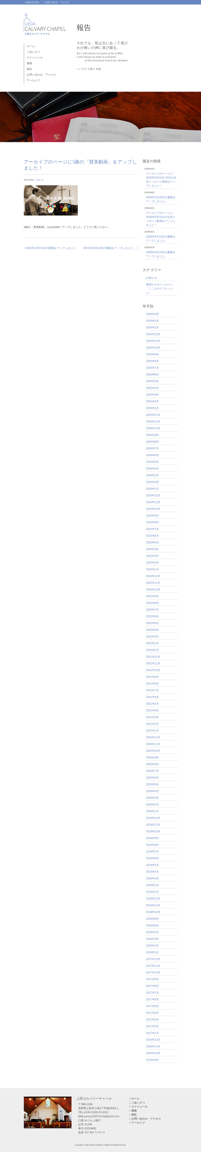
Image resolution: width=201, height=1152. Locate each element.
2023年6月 (152, 535)
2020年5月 (152, 784)
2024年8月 (152, 441)
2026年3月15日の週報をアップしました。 (160, 254)
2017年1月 (152, 1033)
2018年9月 (152, 918)
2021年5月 (152, 703)
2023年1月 (152, 569)
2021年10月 (153, 670)
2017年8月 (152, 986)
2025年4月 (152, 388)
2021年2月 (152, 723)
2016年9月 (152, 1059)
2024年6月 (152, 455)
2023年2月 (152, 562)
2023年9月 (152, 515)
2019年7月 (152, 851)
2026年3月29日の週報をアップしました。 (160, 199)
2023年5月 (152, 542)
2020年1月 (152, 811)
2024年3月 (152, 475)
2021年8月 (152, 683)
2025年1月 (152, 408)
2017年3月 (152, 1019)
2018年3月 (152, 938)
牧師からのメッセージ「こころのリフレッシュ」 (159, 288)
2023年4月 (152, 549)
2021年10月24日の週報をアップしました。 (110, 248)
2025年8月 (152, 361)
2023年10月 (153, 508)
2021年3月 (152, 717)
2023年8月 (152, 522)
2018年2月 (152, 945)
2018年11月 (153, 905)
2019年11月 (153, 824)
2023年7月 (152, 529)
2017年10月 (153, 972)
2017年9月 (152, 979)
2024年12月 (153, 414)
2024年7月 (152, 448)
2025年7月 (152, 367)
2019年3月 (152, 878)
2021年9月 (152, 676)
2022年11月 (153, 582)
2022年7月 (152, 609)
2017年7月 (152, 992)
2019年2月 (152, 885)
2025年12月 (153, 334)
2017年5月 (152, 1006)
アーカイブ (33, 80)
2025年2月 (152, 401)
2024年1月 (152, 488)
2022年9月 (152, 596)
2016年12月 (153, 1039)
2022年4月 (152, 629)
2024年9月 (152, 435)
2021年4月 (152, 710)
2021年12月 (153, 656)
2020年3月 (152, 797)
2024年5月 (152, 461)
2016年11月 (153, 1046)
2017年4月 (152, 1012)
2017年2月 (152, 1026)
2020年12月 (153, 737)
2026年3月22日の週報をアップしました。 (160, 238)
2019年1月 (152, 891)
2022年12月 (153, 576)
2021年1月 (152, 730)
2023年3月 (152, 555)
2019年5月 (152, 865)
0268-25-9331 (31, 2)
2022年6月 (152, 616)
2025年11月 (153, 340)
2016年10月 (153, 1053)
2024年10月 (153, 428)
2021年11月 (153, 663)
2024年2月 (152, 482)
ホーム (31, 46)
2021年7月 (152, 690)
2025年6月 (152, 374)
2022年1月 (152, 650)
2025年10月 (153, 347)
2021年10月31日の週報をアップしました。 (51, 248)
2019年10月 (153, 831)
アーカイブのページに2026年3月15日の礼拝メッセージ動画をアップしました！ (161, 218)
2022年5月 (152, 623)
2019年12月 (153, 818)
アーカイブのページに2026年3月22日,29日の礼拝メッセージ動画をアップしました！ (161, 179)
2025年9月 (152, 354)
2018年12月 (153, 898)
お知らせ (40, 180)
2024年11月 (153, 421)
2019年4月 (152, 871)
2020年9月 (152, 757)
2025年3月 (152, 394)
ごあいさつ (33, 51)
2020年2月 (152, 804)
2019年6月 (152, 858)
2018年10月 (153, 912)
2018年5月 (152, 932)
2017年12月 (153, 959)
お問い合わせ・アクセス (56, 2)
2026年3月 (152, 320)
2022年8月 (152, 603)
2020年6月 (152, 777)
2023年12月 (153, 495)
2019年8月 (152, 844)
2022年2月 (152, 643)
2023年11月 (153, 502)
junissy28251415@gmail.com (101, 1116)
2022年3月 (152, 636)
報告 (29, 69)
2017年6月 (152, 999)
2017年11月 (153, 965)
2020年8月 (152, 764)
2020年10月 (153, 750)
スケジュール (35, 57)
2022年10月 (153, 589)
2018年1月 (152, 952)
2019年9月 (152, 838)
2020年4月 (152, 791)
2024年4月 (152, 468)
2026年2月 (152, 327)
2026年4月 (152, 314)
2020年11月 (153, 744)
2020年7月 (152, 771)
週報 (29, 63)
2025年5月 (152, 381)
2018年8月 (152, 925)
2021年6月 (152, 697)
